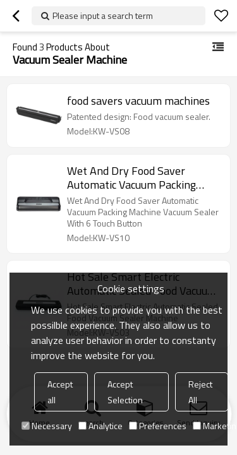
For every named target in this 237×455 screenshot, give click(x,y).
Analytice (100, 425)
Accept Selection (125, 391)
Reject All (200, 391)
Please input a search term (102, 15)
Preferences (157, 425)
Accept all (60, 391)
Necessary (46, 425)
